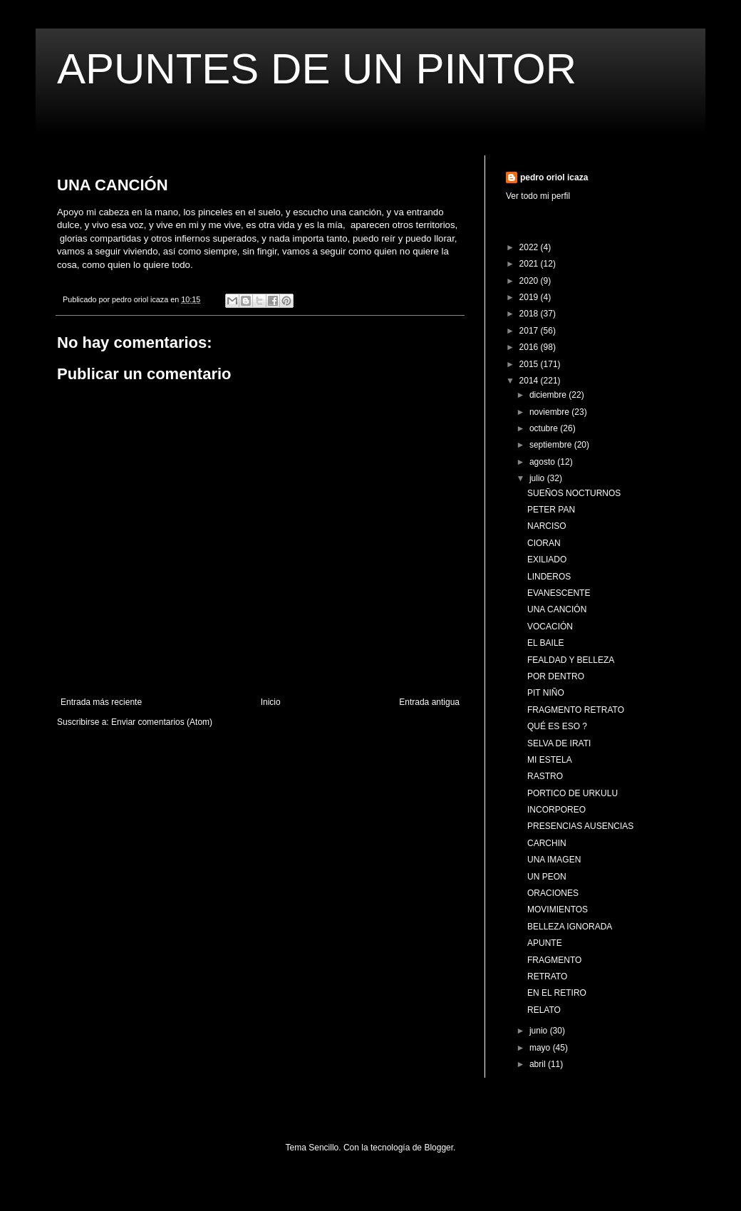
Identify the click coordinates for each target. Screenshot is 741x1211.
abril (538, 1064)
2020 (530, 281)
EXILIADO (546, 560)
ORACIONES (553, 893)
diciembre (549, 395)
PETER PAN (551, 510)
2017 (530, 331)
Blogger (438, 1148)
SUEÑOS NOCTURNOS (574, 493)
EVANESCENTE (558, 593)
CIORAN (544, 543)
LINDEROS (549, 577)
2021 (530, 264)
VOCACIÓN (550, 627)
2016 (530, 347)
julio (538, 478)
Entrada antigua (429, 702)
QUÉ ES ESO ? (557, 726)
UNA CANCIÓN (556, 609)
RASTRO (545, 776)
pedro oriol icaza (554, 177)
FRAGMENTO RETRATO (575, 710)
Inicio (271, 702)
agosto (543, 462)
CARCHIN (546, 843)
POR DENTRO (555, 676)
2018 (530, 314)
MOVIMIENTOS (557, 909)
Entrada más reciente (101, 702)
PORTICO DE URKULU (572, 793)
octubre (544, 428)
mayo (541, 1048)
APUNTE (544, 943)
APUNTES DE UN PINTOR (316, 69)
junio (539, 1031)
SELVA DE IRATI (559, 743)
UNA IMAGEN (554, 860)
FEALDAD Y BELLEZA (570, 660)
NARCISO (546, 526)
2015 (530, 364)
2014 (530, 381)
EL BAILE (545, 643)
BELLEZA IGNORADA (569, 927)
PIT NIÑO (545, 693)
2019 (530, 297)
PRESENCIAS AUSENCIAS (580, 826)
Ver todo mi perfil (538, 196)
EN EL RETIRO (556, 993)
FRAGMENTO (554, 960)
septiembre (551, 445)
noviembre (550, 412)
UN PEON (546, 877)
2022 (530, 247)
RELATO (544, 1010)
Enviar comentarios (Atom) (161, 722)
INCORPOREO (556, 810)
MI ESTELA (549, 760)
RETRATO (547, 976)
